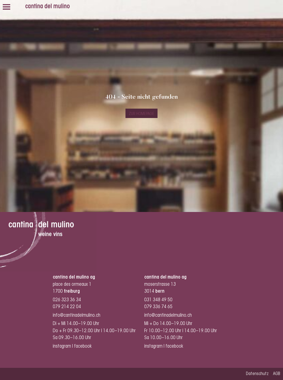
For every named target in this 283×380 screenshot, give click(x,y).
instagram (62, 346)
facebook (83, 346)
